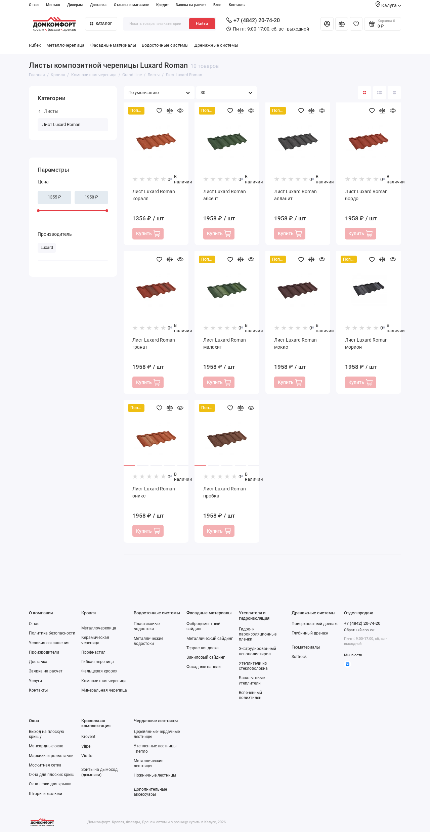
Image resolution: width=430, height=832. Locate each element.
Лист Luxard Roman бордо (366, 195)
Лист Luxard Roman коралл (153, 195)
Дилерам (75, 5)
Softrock (299, 656)
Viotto (86, 755)
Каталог (101, 23)
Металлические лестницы (148, 763)
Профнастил (93, 652)
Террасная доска (202, 648)
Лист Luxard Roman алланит (295, 195)
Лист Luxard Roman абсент (224, 195)
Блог (217, 5)
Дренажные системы (216, 45)
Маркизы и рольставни (51, 755)
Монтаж (53, 5)
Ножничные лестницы (155, 775)
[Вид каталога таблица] (394, 92)
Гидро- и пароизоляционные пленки (257, 634)
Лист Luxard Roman (61, 124)
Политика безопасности (52, 633)
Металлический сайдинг (209, 638)
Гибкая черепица (97, 661)
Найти (202, 23)
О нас (34, 5)
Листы (48, 111)
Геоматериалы (306, 647)
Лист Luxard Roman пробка (224, 492)
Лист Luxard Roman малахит (224, 343)
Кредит (162, 5)
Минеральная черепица (104, 690)
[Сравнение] (341, 24)
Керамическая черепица (95, 640)
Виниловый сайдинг (205, 657)
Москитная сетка (45, 765)
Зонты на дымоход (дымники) (99, 772)
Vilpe (85, 746)
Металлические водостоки (148, 641)
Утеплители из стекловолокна (253, 666)
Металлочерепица (65, 45)
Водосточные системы (165, 45)
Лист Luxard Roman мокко (295, 343)
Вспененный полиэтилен (250, 695)
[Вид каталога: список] (379, 92)
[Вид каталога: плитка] (364, 92)
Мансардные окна (46, 746)
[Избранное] (356, 24)
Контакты (237, 5)
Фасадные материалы (113, 45)
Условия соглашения (49, 643)
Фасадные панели (203, 666)
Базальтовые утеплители (252, 680)
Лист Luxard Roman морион (366, 343)
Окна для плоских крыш (52, 774)
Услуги (35, 680)
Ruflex (35, 45)
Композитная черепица (104, 680)
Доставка (98, 5)
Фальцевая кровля (99, 671)
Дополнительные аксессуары (150, 792)
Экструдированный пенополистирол (257, 651)
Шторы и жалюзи (45, 793)
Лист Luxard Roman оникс (153, 492)
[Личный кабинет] (326, 24)
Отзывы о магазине (131, 5)
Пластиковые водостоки (147, 626)
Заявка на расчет (191, 5)
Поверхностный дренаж (315, 623)
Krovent (88, 736)
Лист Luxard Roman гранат (153, 343)
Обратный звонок (359, 630)
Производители (44, 652)
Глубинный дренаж (310, 633)
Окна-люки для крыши (50, 784)
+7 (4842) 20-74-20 (253, 20)
